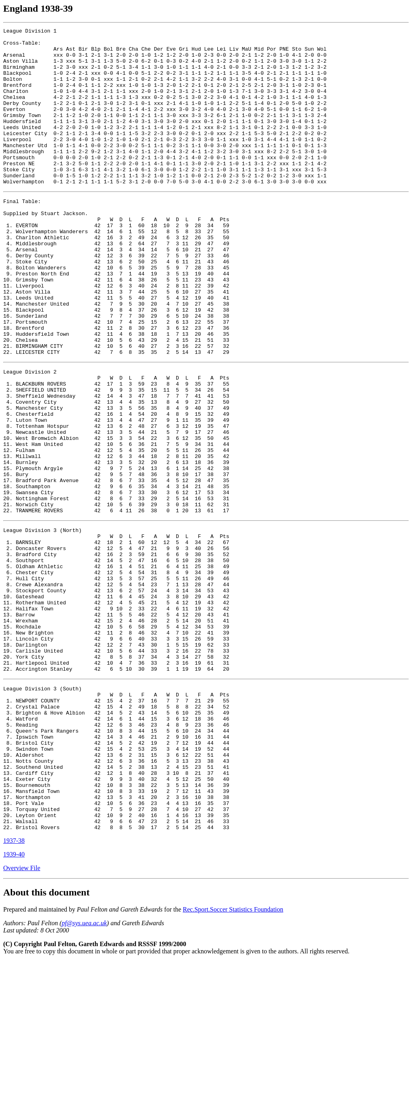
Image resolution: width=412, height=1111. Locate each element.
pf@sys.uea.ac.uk (84, 1072)
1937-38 (14, 990)
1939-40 (14, 1003)
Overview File (21, 1017)
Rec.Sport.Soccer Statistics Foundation (233, 1059)
